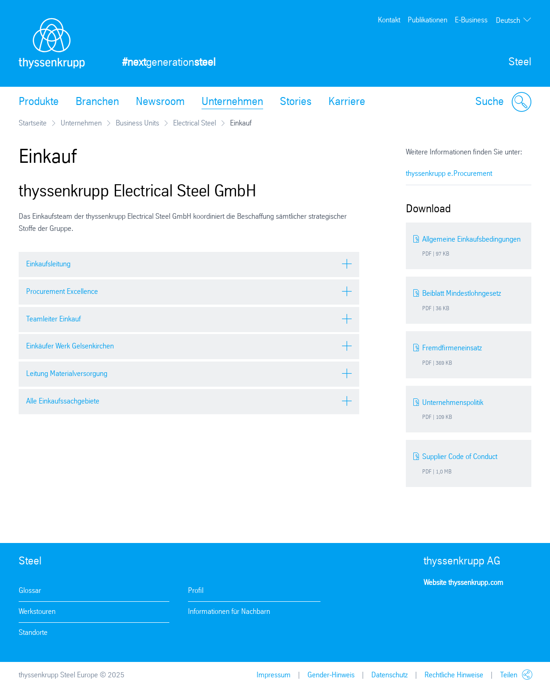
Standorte (33, 632)
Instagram (433, 610)
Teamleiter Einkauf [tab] (53, 319)
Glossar (30, 590)
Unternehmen (232, 102)
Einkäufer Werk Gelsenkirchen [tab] (70, 346)
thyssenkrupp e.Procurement (449, 173)
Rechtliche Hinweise (454, 675)
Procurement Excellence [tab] (62, 291)
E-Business (471, 20)
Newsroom (160, 102)
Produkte (39, 102)
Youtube (486, 610)
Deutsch (508, 20)
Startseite (33, 123)
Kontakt (389, 20)
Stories (296, 102)
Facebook (460, 610)
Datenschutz (389, 675)
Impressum (274, 675)
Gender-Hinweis (331, 675)
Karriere (346, 102)
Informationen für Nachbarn (229, 611)
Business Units (137, 123)
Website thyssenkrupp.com (463, 582)
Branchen (97, 102)
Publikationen (427, 20)
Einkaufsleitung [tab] (48, 264)
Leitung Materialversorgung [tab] (66, 373)
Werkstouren (37, 611)
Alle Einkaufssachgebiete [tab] (62, 401)
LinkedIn (513, 610)
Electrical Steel (194, 123)
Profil (195, 590)
